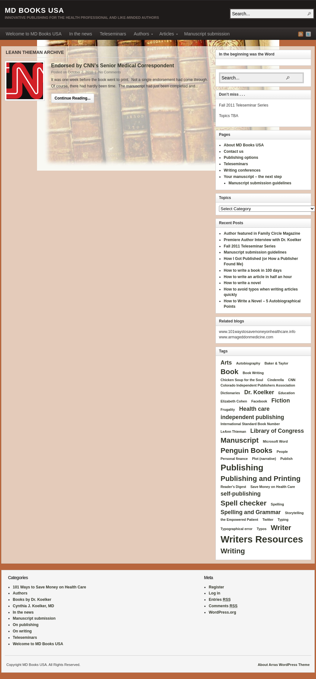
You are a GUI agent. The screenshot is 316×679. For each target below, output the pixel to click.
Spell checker (244, 503)
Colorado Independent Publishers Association (258, 385)
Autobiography (248, 363)
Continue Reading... (73, 98)
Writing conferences (242, 170)
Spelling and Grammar (251, 512)
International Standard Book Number (250, 424)
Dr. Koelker (259, 392)
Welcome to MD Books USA (34, 33)
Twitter (308, 34)
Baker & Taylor (276, 363)
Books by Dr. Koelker (32, 599)
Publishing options (241, 157)
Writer (281, 528)
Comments (223, 606)
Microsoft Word (275, 441)
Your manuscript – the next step (253, 176)
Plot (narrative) (264, 459)
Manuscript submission (206, 33)
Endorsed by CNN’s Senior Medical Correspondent (112, 65)
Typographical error (236, 529)
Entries (220, 599)
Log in (214, 593)
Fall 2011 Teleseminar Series (250, 246)
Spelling (277, 504)
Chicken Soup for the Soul (242, 380)
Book (229, 372)
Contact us (234, 151)
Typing (283, 519)
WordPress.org (222, 612)
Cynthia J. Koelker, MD (33, 606)
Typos (262, 529)
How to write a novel (242, 283)
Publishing (242, 467)
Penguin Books (247, 450)
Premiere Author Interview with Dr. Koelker (262, 240)
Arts (226, 362)
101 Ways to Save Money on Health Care (49, 587)
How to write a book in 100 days (253, 270)
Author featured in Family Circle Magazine (262, 233)
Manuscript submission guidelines (260, 183)
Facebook (259, 401)
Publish (286, 459)
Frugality (228, 409)
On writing (22, 631)
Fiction (280, 400)
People (282, 452)
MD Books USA (34, 10)
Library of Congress (277, 431)
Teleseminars (113, 33)
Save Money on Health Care (272, 487)
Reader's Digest (233, 487)
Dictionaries (230, 393)
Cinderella (275, 380)
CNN (291, 380)
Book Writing (253, 373)
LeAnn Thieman (233, 431)
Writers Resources (262, 539)
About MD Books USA (244, 145)
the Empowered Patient (239, 519)
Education (286, 393)
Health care (254, 409)
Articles (166, 34)
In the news (80, 33)
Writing (233, 551)
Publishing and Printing (261, 479)
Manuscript (240, 440)
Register (216, 587)
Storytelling (294, 513)
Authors (141, 34)
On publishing (26, 625)
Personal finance (234, 459)
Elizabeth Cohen (234, 401)
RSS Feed (300, 34)
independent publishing (252, 417)
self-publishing (241, 494)
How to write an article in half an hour (258, 277)
